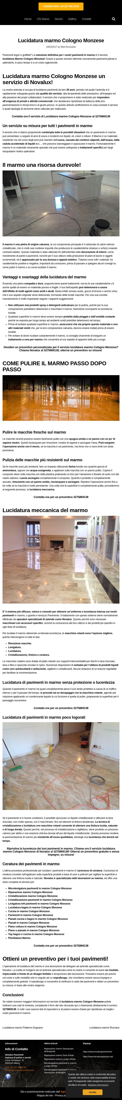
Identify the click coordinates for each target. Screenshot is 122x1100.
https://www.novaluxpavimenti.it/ (97, 1051)
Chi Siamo (43, 18)
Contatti (86, 18)
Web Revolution (68, 47)
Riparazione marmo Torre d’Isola (59, 1055)
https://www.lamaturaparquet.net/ (98, 1056)
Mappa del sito (45, 1095)
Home (27, 18)
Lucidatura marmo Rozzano (104, 1027)
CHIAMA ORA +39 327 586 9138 (61, 6)
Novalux (7, 970)
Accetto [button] (92, 1092)
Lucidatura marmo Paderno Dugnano (23, 1027)
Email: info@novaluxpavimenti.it (19, 1070)
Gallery (72, 18)
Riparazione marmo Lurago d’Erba (60, 1059)
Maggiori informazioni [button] (98, 1085)
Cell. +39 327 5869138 (15, 1067)
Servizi (59, 18)
